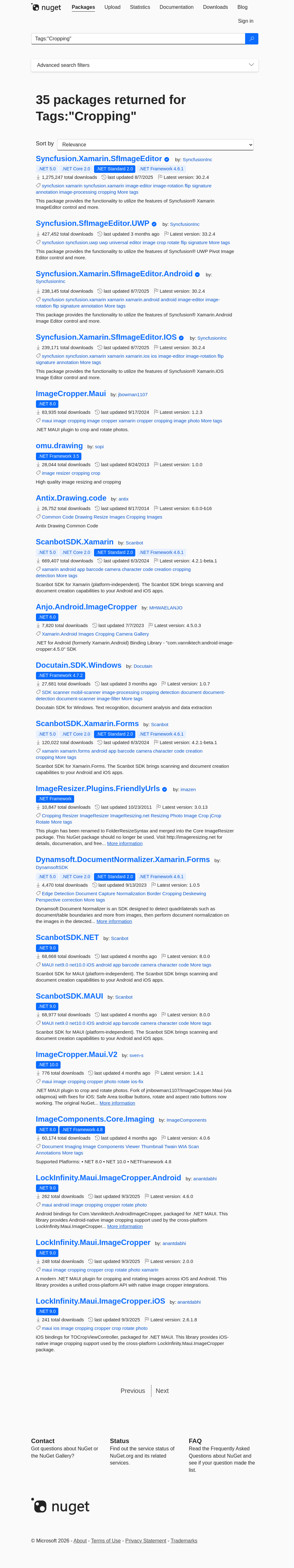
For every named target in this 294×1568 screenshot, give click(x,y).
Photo (176, 815)
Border (154, 893)
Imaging (73, 1146)
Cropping (135, 517)
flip (188, 185)
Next (162, 1390)
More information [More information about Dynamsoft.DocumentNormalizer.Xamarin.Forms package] (114, 921)
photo (194, 420)
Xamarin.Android (59, 634)
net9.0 (61, 964)
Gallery (141, 634)
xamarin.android (143, 299)
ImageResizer (94, 815)
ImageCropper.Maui (71, 393)
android (169, 299)
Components (110, 1146)
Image (190, 815)
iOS (90, 964)
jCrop (215, 815)
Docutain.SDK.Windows (79, 665)
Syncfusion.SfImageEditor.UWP (93, 223)
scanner (61, 692)
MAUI (48, 964)
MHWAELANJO (165, 607)
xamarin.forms (75, 751)
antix (124, 499)
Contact (43, 1440)
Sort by (45, 143)
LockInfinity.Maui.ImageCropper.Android (108, 1177)
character (132, 569)
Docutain (143, 666)
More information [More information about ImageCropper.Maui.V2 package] (117, 1103)
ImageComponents (187, 1120)
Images (117, 517)
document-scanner (76, 698)
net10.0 (77, 964)
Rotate (43, 822)
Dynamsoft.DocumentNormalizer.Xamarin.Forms (123, 859)
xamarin (74, 185)
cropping (107, 192)
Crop (203, 815)
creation (163, 569)
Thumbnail (152, 1146)
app (81, 569)
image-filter (108, 698)
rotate (173, 242)
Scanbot (134, 542)
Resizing (160, 815)
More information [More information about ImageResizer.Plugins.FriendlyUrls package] (125, 843)
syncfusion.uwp (82, 242)
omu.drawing (59, 445)
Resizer (70, 815)
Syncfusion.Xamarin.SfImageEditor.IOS (106, 337)
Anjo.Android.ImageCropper (86, 606)
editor (135, 242)
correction (72, 899)
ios (154, 356)
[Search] (251, 38)
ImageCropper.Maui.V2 (77, 1054)
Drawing (83, 517)
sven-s (137, 1055)
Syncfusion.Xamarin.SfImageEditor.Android (114, 273)
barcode (94, 569)
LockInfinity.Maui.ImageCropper (93, 1242)
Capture (106, 893)
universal (118, 242)
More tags (127, 192)
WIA (182, 1146)
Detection (64, 893)
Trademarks (184, 1540)
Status (119, 1440)
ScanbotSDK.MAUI (69, 996)
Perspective (48, 899)
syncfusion (53, 185)
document (191, 692)
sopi (99, 446)
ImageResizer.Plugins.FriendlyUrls (98, 788)
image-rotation (168, 185)
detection (45, 575)
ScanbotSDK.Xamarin (75, 541)
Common (51, 517)
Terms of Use (106, 1540)
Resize (101, 517)
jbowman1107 (133, 394)
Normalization (131, 893)
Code (68, 517)
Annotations (48, 1152)
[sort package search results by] (155, 144)
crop (161, 242)
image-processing (78, 192)
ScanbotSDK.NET (67, 937)
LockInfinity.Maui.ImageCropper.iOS (100, 1301)
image (149, 242)
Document (86, 893)
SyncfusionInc (197, 159)
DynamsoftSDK (52, 867)
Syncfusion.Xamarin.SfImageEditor (99, 158)
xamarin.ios (138, 356)
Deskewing (194, 893)
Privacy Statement (145, 1540)
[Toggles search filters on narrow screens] (251, 65)
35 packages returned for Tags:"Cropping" (111, 108)
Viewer (133, 1146)
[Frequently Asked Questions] (195, 1440)
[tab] (83, 7)
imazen (188, 789)
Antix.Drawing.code (71, 498)
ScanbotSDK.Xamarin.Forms (87, 723)
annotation (47, 192)
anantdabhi (205, 1178)
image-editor (139, 185)
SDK (47, 692)
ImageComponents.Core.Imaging (95, 1119)
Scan (193, 1146)
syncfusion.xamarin (104, 185)
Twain (170, 1146)
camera (113, 569)
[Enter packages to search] (138, 38)
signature (202, 185)
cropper (109, 420)
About (80, 1540)
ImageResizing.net (129, 815)
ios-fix (137, 1081)
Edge (47, 893)
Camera (124, 634)
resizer (63, 473)
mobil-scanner (86, 692)
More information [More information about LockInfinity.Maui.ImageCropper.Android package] (125, 1226)
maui (47, 420)
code (148, 569)
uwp (103, 242)
